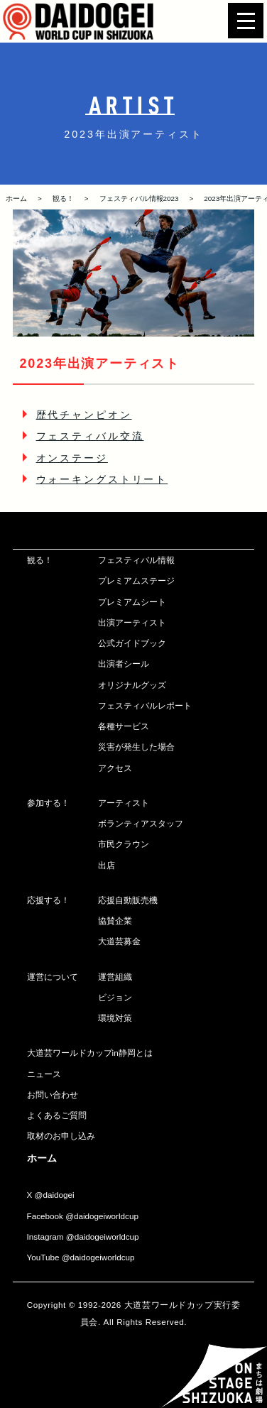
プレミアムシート (132, 601)
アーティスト (123, 802)
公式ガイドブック (132, 643)
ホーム (16, 198)
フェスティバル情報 (136, 559)
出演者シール (123, 663)
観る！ (63, 198)
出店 (106, 865)
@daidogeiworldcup (101, 1216)
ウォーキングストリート (102, 479)
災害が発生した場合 (136, 746)
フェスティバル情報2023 (139, 198)
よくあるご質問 (57, 1115)
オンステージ (72, 458)
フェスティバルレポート (145, 705)
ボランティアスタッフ (140, 823)
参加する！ (48, 802)
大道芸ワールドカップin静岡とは (90, 1052)
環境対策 (115, 1017)
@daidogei (55, 1194)
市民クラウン (123, 843)
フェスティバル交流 (90, 436)
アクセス (115, 768)
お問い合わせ (52, 1094)
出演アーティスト (132, 622)
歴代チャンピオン (84, 414)
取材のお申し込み (61, 1135)
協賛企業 (115, 920)
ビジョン (115, 997)
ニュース (44, 1074)
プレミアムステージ (136, 580)
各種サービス (123, 726)
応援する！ (48, 900)
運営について (52, 976)
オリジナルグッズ (132, 684)
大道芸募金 (119, 941)
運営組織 (115, 976)
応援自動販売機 (128, 900)
